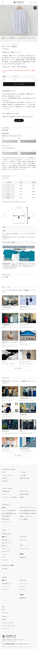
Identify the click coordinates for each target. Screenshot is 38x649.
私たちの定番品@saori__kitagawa (28, 513)
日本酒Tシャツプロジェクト (26, 516)
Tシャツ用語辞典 (23, 519)
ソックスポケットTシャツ (8, 414)
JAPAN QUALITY (6, 491)
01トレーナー (9, 44)
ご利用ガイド (5, 478)
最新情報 (4, 507)
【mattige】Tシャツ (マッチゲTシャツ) (10, 343)
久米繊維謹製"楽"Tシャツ (8, 324)
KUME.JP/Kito (23, 414)
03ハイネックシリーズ (25, 361)
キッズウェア (5, 612)
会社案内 (22, 497)
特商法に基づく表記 (24, 478)
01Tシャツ (22, 342)
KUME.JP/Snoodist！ (25, 448)
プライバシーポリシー (7, 475)
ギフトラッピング (6, 522)
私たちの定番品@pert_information (28, 510)
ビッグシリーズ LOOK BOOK (9, 510)
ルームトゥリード (6, 448)
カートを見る (23, 472)
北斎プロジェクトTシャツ (8, 398)
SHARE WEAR (5, 431)
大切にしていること (24, 491)
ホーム (3, 44)
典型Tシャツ (22, 431)
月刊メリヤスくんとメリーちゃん (27, 507)
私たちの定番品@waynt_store (9, 513)
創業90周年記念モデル (25, 307)
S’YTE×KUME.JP (6, 516)
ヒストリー (4, 494)
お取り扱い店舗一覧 (24, 494)
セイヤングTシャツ (24, 324)
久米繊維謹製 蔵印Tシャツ (26, 398)
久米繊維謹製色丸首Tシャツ (8, 307)
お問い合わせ (5, 481)
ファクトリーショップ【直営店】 (9, 497)
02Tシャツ (4, 361)
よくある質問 (23, 475)
